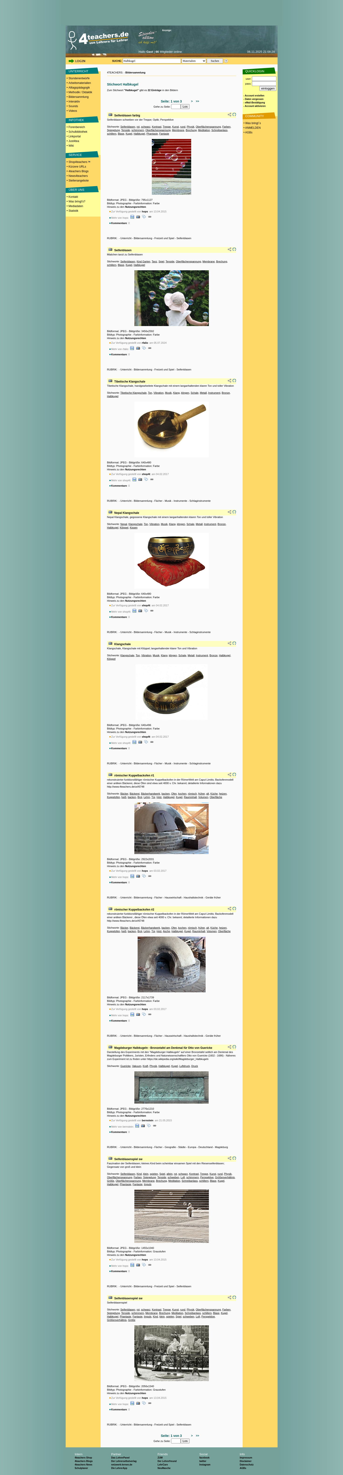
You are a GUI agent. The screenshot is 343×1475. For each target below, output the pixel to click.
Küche (214, 793)
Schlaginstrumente (200, 500)
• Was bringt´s (252, 123)
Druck (194, 1066)
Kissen (133, 527)
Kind (139, 1173)
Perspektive (207, 1177)
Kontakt (73, 196)
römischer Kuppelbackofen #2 (134, 909)
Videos (72, 110)
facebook (204, 1457)
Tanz (154, 261)
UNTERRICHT (78, 71)
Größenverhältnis (225, 1177)
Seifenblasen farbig (127, 115)
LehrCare (163, 1464)
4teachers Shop (83, 1457)
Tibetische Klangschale (129, 381)
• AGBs (248, 132)
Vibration (158, 392)
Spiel (161, 261)
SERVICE (75, 155)
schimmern (138, 130)
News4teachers (78, 176)
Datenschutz (246, 1464)
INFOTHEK (76, 120)
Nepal (123, 524)
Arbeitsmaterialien (79, 83)
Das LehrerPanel (120, 1457)
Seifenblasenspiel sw (128, 1159)
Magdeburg (221, 1147)
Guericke (125, 1066)
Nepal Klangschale (126, 513)
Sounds (73, 106)
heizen (223, 793)
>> (196, 101)
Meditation (204, 130)
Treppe (167, 126)
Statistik (73, 210)
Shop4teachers (79, 162)
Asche (166, 931)
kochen (182, 793)
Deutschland (205, 1147)
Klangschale (136, 524)
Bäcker (124, 793)
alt (207, 793)
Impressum (246, 1457)
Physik (190, 126)
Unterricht (126, 238)
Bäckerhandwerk (150, 793)
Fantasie (164, 133)
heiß (123, 797)
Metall (203, 392)
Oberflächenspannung (208, 126)
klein (146, 1173)
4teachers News (83, 1464)
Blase (121, 133)
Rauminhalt (190, 797)
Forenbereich (76, 127)
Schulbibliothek (77, 131)
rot (138, 126)
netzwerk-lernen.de (121, 1464)
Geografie (170, 1147)
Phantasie (152, 133)
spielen (154, 1173)
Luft (183, 1177)
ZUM (160, 1457)
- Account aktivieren (255, 106)
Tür (153, 797)
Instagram (205, 1464)
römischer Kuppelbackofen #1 (134, 775)
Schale (195, 392)
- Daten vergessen (254, 99)
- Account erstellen (254, 95)
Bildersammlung (78, 97)
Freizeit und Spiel (164, 238)
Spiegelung (113, 130)
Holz (159, 797)
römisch (192, 793)
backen (166, 793)
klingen (185, 392)
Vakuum (136, 1066)
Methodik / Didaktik (80, 92)
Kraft (145, 1066)
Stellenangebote (78, 180)
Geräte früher (213, 897)
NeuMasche (164, 1468)
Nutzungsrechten (135, 206)
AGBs (243, 1468)
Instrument (214, 392)
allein (169, 1173)
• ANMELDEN (252, 127)
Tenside (125, 130)
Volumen (203, 797)
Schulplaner (81, 1468)
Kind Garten (143, 261)
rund (182, 126)
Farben (226, 126)
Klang (176, 392)
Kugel (129, 133)
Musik (168, 392)
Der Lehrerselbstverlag (123, 1461)
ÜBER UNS (76, 189)
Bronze (226, 392)
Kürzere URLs (77, 166)
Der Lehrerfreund (167, 1461)
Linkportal (74, 136)
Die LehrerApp (119, 1468)
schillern (111, 133)
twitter (202, 1461)
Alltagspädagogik (79, 87)
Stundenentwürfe (79, 78)
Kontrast (156, 126)
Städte (182, 1147)
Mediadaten (75, 206)
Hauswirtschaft (173, 897)
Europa (192, 1147)
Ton (150, 392)
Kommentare (119, 223)
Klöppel (124, 527)
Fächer (158, 500)
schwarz (145, 126)
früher (201, 793)
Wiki (71, 145)
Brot (139, 797)
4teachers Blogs (78, 171)
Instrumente (180, 500)
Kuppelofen (113, 797)
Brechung (191, 130)
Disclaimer (245, 1461)
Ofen (174, 793)
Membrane (178, 130)
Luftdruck (184, 1066)
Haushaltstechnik (193, 897)
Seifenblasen (127, 126)
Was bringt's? (76, 201)
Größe (110, 1180)
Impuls (147, 1184)
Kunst (175, 126)
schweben (173, 1177)
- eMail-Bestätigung (254, 102)
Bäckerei (135, 793)
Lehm (147, 797)
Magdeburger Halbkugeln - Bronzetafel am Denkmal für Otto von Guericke (163, 1047)
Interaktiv (74, 101)
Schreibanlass (219, 130)
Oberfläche (216, 797)
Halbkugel (139, 133)
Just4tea (73, 141)
